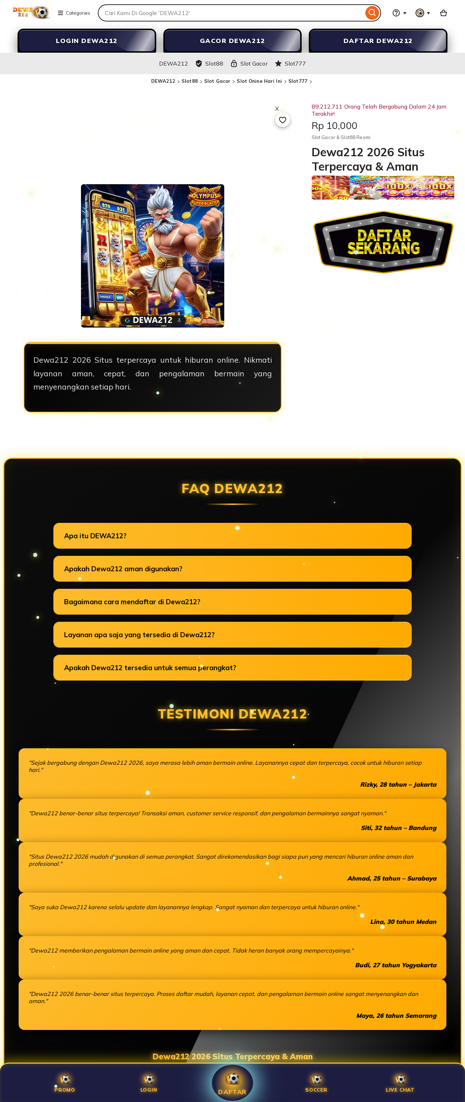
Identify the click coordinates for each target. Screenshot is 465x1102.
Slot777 (297, 81)
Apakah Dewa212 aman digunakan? (123, 568)
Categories (73, 13)
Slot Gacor (217, 81)
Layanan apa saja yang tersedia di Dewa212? (139, 634)
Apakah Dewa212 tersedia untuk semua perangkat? (150, 667)
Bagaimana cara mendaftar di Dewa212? (132, 601)
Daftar (232, 1082)
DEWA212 (163, 81)
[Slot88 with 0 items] (443, 13)
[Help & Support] (399, 13)
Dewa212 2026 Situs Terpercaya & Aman (233, 1056)
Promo (64, 1083)
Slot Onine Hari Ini (259, 81)
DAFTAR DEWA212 (378, 41)
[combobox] (231, 13)
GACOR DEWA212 (232, 41)
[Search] (372, 13)
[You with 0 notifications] (423, 13)
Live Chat (400, 1083)
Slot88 (190, 81)
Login (148, 1083)
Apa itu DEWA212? (95, 535)
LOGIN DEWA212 (87, 41)
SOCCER (316, 1083)
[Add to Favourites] (282, 119)
